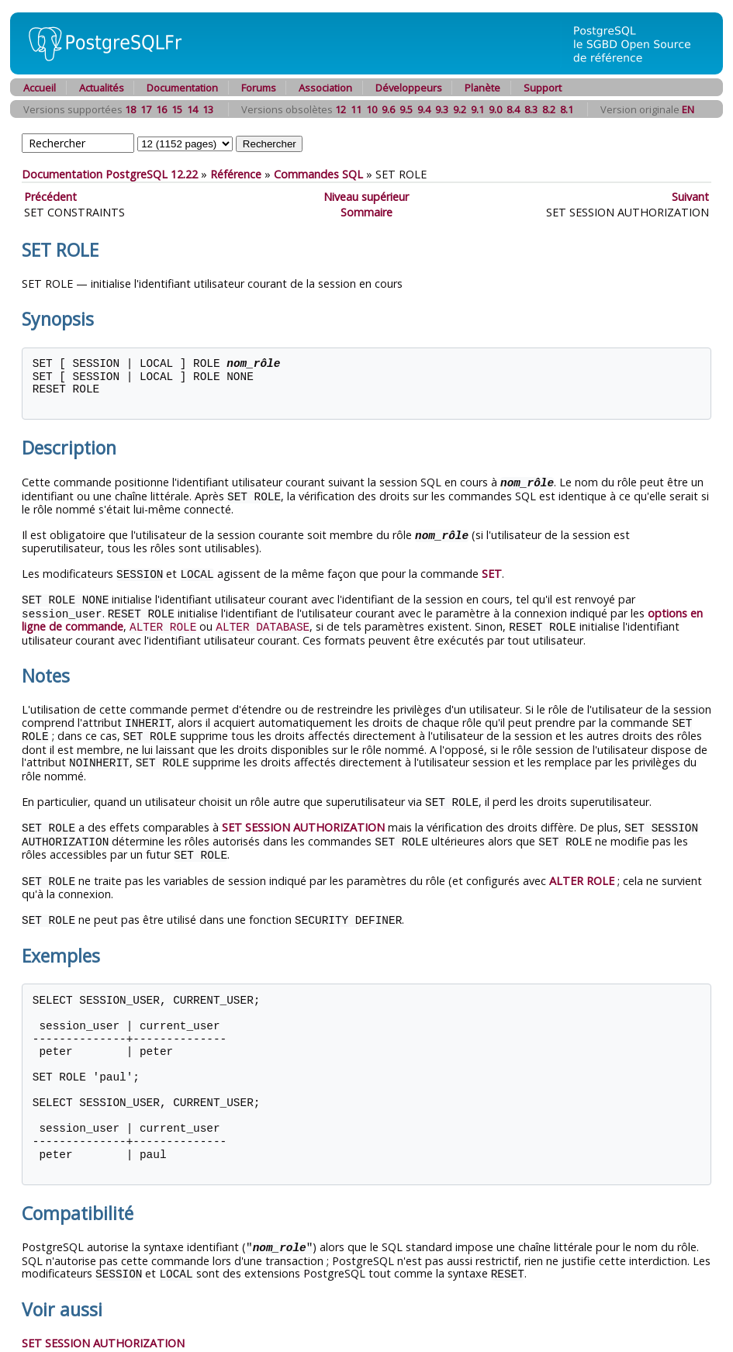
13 (207, 109)
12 (340, 109)
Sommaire (366, 212)
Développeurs (408, 88)
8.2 (548, 109)
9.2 (459, 109)
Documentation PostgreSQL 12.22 (110, 174)
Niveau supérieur (366, 196)
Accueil (39, 88)
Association (325, 88)
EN (688, 109)
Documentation (182, 88)
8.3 (531, 109)
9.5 (406, 109)
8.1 (566, 109)
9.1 (477, 109)
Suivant (690, 196)
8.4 (513, 109)
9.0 (495, 109)
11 (356, 109)
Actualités (101, 88)
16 (161, 109)
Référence (235, 174)
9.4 (423, 109)
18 (130, 109)
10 (371, 109)
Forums (258, 88)
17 (145, 109)
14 (192, 109)
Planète (482, 88)
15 (176, 109)
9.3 (441, 109)
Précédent (50, 196)
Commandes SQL (318, 174)
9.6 (388, 109)
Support (543, 88)
